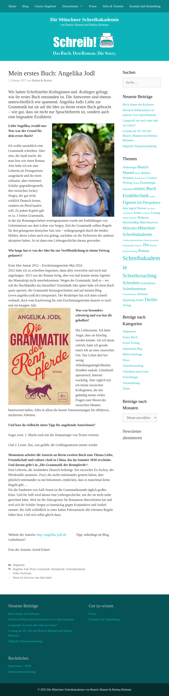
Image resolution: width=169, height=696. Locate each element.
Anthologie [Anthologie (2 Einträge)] (130, 167)
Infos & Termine (113, 6)
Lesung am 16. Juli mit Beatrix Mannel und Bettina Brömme (140, 135)
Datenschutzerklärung (22, 671)
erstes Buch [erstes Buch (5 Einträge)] (145, 188)
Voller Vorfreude (22, 573)
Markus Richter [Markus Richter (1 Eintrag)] (129, 218)
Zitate (126, 388)
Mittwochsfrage (132, 354)
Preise (93, 6)
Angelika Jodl (20, 569)
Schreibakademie (75, 569)
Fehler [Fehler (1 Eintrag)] (152, 196)
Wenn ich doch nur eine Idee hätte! (32, 577)
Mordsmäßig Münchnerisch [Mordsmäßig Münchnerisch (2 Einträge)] (140, 222)
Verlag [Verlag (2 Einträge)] (127, 305)
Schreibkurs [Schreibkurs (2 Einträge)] (148, 283)
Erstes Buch (130, 337)
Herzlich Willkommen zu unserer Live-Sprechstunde (41, 619)
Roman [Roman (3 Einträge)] (143, 251)
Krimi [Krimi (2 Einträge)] (137, 212)
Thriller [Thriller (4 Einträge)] (150, 299)
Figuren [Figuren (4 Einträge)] (129, 202)
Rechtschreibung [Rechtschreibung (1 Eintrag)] (130, 251)
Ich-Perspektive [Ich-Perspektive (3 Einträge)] (148, 202)
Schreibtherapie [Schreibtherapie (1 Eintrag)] (129, 294)
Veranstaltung (131, 383)
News (126, 360)
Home (12, 6)
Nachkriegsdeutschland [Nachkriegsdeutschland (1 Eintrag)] (133, 240)
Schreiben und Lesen (136, 371)
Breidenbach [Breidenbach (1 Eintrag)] (140, 178)
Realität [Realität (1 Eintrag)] (153, 245)
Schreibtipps (130, 377)
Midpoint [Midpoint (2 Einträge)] (143, 217)
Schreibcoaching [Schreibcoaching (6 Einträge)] (139, 275)
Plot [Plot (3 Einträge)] (146, 245)
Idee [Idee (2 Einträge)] (125, 208)
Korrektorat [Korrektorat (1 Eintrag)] (128, 213)
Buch (33, 569)
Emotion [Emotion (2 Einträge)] (128, 189)
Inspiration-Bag (132, 348)
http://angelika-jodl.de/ (52, 534)
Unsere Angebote (45, 6)
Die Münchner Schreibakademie (84, 19)
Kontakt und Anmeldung (145, 6)
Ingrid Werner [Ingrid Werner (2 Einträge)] (137, 208)
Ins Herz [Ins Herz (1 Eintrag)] (151, 208)
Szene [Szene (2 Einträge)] (139, 300)
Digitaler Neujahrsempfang (140, 146)
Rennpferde (57, 569)
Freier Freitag (131, 342)
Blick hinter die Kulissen (138, 104)
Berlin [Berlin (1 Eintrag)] (138, 173)
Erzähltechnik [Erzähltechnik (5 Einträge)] (136, 195)
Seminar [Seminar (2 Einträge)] (142, 294)
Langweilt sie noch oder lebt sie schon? (32, 625)
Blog (25, 6)
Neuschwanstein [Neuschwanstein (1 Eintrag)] (151, 240)
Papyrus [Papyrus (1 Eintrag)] (138, 245)
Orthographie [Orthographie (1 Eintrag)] (128, 245)
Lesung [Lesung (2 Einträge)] (155, 212)
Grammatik (43, 569)
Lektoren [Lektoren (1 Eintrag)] (146, 213)
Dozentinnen (74, 6)
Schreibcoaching (133, 365)
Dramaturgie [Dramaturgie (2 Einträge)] (148, 182)
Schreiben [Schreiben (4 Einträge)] (131, 282)
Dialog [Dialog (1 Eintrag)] (136, 183)
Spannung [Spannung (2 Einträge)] (129, 300)
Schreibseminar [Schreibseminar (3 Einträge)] (134, 289)
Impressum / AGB (19, 666)
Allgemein (18, 565)
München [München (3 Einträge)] (130, 228)
